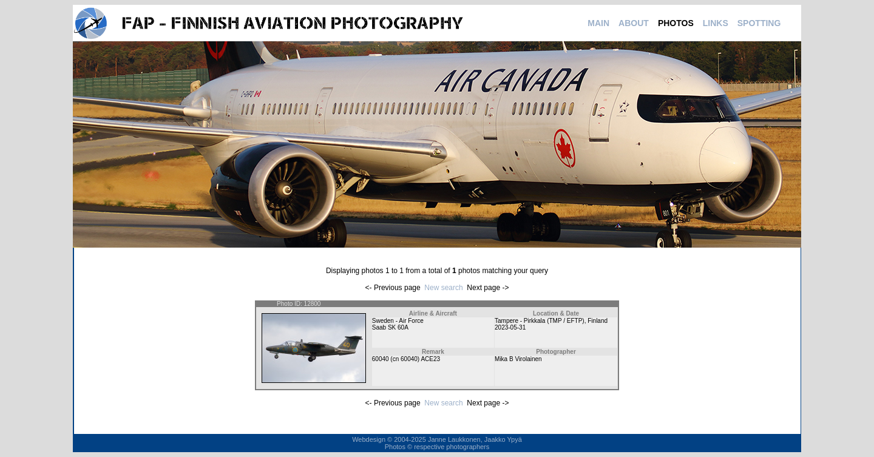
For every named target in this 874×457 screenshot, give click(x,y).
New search (443, 287)
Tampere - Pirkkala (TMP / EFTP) (539, 320)
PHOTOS (676, 23)
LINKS (715, 23)
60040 (380, 359)
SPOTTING (759, 23)
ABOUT (633, 23)
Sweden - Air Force (398, 320)
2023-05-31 (510, 327)
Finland (598, 320)
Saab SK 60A (390, 327)
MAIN (598, 23)
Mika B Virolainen (518, 359)
